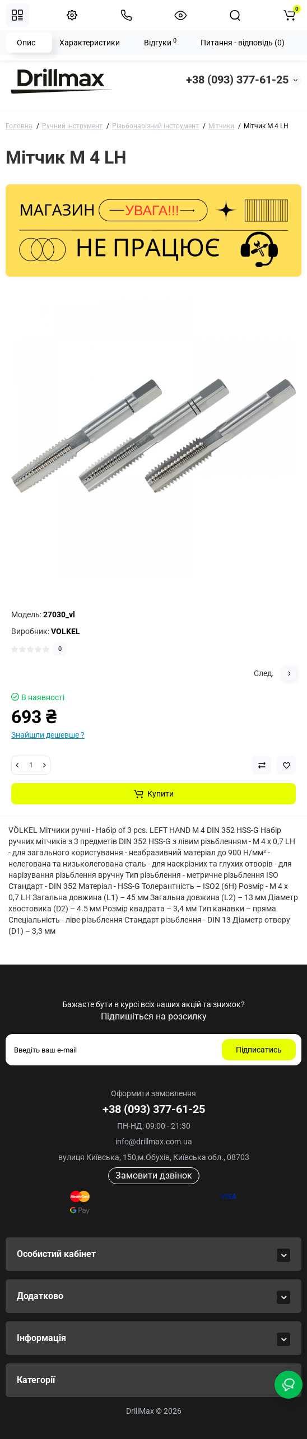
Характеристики (89, 42)
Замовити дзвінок (153, 1175)
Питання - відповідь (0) (243, 42)
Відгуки (160, 42)
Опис (26, 42)
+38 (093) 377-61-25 (237, 79)
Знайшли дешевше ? (48, 734)
